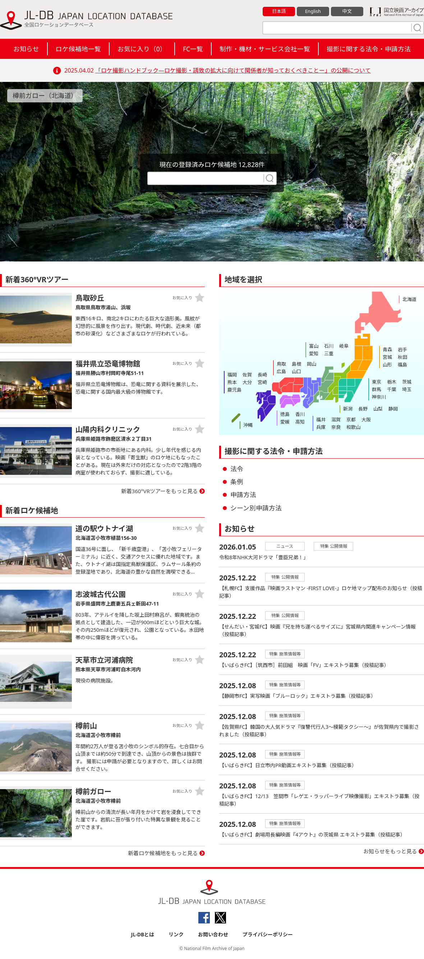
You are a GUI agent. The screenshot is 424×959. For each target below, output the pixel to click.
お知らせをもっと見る (390, 851)
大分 (247, 382)
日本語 (279, 11)
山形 (387, 364)
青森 (387, 349)
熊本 (232, 382)
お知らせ (26, 49)
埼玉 (406, 389)
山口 (296, 371)
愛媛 (285, 421)
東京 (376, 382)
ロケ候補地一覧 (78, 49)
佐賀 (247, 374)
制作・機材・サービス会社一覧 (265, 49)
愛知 (313, 353)
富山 (313, 346)
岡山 (311, 364)
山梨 (378, 409)
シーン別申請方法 (256, 508)
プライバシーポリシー (268, 934)
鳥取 (281, 364)
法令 (236, 468)
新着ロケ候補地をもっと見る (163, 853)
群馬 (376, 389)
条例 (236, 481)
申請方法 (243, 494)
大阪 (366, 419)
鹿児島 (234, 389)
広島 (281, 371)
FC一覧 (193, 49)
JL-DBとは (143, 934)
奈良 (336, 427)
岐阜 (344, 346)
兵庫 (321, 427)
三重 (328, 353)
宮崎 (262, 382)
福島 (402, 364)
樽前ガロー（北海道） (45, 95)
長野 (363, 409)
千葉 (391, 389)
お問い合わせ (213, 934)
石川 (328, 346)
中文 (347, 11)
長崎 (262, 374)
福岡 (232, 374)
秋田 (402, 357)
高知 (300, 421)
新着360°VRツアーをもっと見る (159, 491)
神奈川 (379, 397)
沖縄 (248, 425)
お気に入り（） (141, 49)
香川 (300, 414)
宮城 (387, 357)
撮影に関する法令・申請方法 (369, 49)
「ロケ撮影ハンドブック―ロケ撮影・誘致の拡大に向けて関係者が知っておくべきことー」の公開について (233, 70)
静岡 (393, 409)
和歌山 (353, 427)
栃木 (391, 382)
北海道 (409, 299)
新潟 (347, 409)
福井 (321, 419)
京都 (351, 419)
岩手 (402, 349)
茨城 (406, 382)
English (313, 11)
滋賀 (336, 419)
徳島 (285, 414)
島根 (296, 364)
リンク (176, 934)
